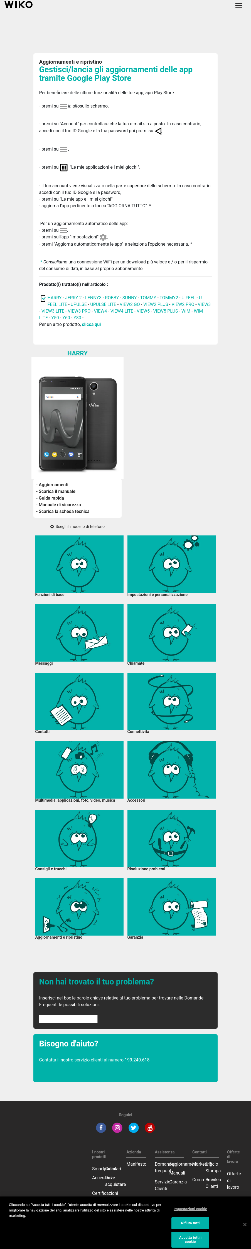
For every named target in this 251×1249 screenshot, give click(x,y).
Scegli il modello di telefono (77, 526)
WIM (186, 311)
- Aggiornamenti (52, 484)
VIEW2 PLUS (155, 304)
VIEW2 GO (130, 304)
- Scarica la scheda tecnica (63, 511)
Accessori (102, 1177)
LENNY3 (93, 297)
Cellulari (113, 1168)
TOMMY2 (168, 297)
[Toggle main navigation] (239, 5)
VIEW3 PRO (79, 311)
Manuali (177, 1173)
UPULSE (79, 304)
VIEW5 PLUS (165, 311)
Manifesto (136, 1164)
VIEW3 (204, 304)
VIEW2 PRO (182, 304)
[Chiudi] (245, 1228)
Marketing (202, 1164)
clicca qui (91, 324)
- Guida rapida (50, 498)
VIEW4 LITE (121, 311)
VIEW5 (144, 311)
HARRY (55, 297)
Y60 (66, 317)
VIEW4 (100, 311)
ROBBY (112, 297)
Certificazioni (105, 1193)
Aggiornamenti (184, 1164)
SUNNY (129, 297)
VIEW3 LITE (52, 311)
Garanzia (178, 1182)
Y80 (77, 317)
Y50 (55, 317)
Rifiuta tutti (190, 1227)
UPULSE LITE (103, 304)
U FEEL (189, 297)
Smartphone (104, 1168)
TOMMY (148, 297)
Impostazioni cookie (190, 1212)
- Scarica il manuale (55, 491)
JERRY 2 (73, 297)
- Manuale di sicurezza (58, 504)
